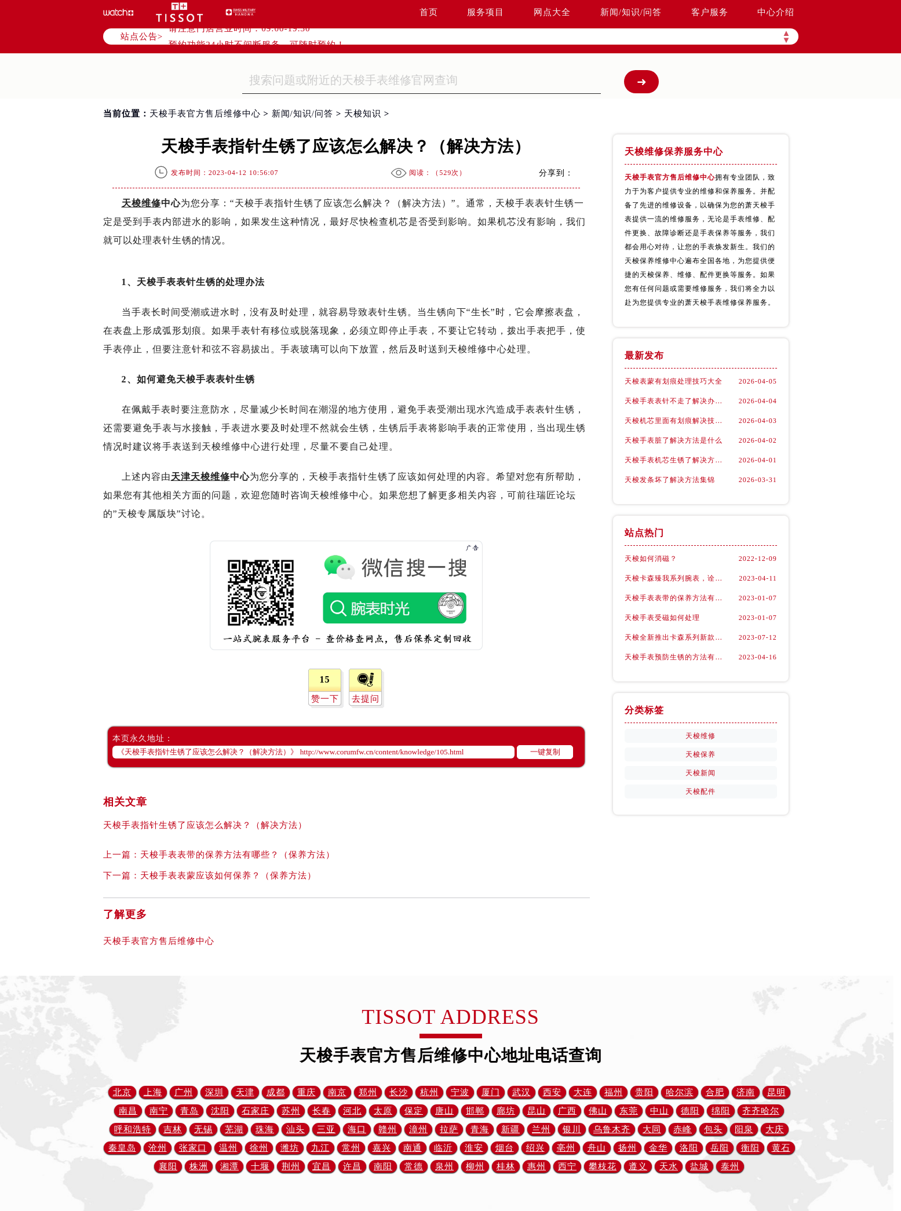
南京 (337, 1092)
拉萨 (449, 1129)
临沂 (443, 1147)
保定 (413, 1110)
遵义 (638, 1166)
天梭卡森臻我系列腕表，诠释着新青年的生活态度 (676, 578)
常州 (351, 1147)
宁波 (460, 1092)
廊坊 (506, 1110)
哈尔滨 (680, 1092)
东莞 (628, 1110)
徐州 (259, 1147)
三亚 (326, 1129)
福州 (613, 1092)
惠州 (536, 1166)
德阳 (690, 1110)
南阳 (383, 1166)
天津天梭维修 (200, 477)
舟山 (597, 1147)
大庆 (774, 1129)
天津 (245, 1092)
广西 (567, 1110)
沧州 (157, 1147)
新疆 (510, 1129)
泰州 (730, 1166)
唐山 (444, 1110)
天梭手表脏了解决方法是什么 (674, 440)
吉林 (172, 1129)
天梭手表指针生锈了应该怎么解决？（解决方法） (205, 825)
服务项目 (485, 12)
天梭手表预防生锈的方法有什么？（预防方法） (676, 657)
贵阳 (644, 1092)
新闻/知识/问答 (631, 12)
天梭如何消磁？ (651, 559)
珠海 (265, 1129)
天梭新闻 (700, 773)
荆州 (291, 1166)
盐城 (699, 1166)
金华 (658, 1147)
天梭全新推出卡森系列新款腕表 (676, 637)
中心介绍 (775, 12)
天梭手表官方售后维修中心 (205, 113)
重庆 (306, 1092)
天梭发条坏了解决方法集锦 (670, 480)
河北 (352, 1110)
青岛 (189, 1110)
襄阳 (168, 1166)
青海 (479, 1129)
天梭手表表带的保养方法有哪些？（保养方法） (237, 854)
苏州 (291, 1110)
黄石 (781, 1147)
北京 (122, 1092)
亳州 (566, 1147)
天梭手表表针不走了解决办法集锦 (676, 401)
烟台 (504, 1147)
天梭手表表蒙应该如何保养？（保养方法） (228, 875)
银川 (572, 1129)
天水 (668, 1166)
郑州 (368, 1092)
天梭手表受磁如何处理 (662, 618)
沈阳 (220, 1110)
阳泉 (744, 1129)
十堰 (260, 1166)
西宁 (567, 1166)
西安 (552, 1092)
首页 (429, 12)
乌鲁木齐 (611, 1129)
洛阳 (689, 1147)
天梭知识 (362, 113)
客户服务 (709, 12)
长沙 (398, 1092)
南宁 (158, 1110)
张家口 (193, 1147)
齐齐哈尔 (760, 1110)
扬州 (627, 1147)
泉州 (444, 1166)
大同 (652, 1129)
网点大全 (552, 12)
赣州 (387, 1129)
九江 (320, 1147)
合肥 (715, 1092)
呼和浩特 (132, 1129)
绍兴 (535, 1147)
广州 (183, 1092)
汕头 (295, 1129)
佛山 (598, 1110)
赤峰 (682, 1129)
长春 (321, 1110)
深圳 (214, 1092)
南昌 (128, 1110)
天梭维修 (141, 203)
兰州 (541, 1129)
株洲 (198, 1166)
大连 (583, 1092)
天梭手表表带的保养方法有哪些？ (676, 598)
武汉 (521, 1092)
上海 (153, 1092)
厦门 (490, 1092)
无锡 (203, 1129)
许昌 (352, 1166)
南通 (412, 1147)
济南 (745, 1092)
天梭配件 (700, 791)
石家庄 (255, 1110)
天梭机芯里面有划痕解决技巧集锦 (676, 421)
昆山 (536, 1110)
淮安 (474, 1147)
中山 (659, 1110)
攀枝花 (603, 1166)
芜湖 (234, 1129)
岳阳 (719, 1147)
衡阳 (750, 1147)
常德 (413, 1166)
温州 (228, 1147)
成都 (276, 1092)
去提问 (366, 698)
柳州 (475, 1166)
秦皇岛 (122, 1147)
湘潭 (229, 1166)
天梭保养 (700, 754)
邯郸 (475, 1110)
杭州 (429, 1092)
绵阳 (721, 1110)
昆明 (776, 1092)
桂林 (506, 1166)
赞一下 (325, 698)
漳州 (418, 1129)
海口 (357, 1129)
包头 (713, 1129)
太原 (383, 1110)
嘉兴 (382, 1147)
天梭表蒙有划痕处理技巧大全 (674, 381)
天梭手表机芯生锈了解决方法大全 (676, 460)
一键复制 (545, 751)
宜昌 (321, 1166)
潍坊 (289, 1147)
